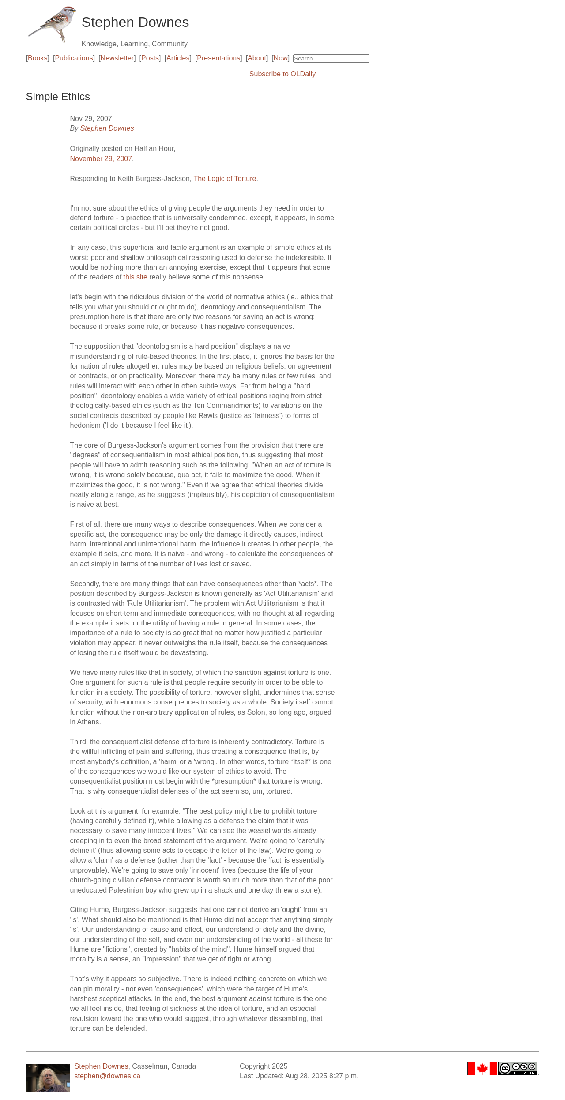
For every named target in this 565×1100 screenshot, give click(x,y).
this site (135, 277)
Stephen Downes (107, 128)
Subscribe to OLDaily (282, 74)
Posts (150, 58)
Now (281, 58)
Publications (74, 58)
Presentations (218, 58)
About (257, 58)
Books (37, 58)
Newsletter (117, 58)
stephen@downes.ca (108, 1076)
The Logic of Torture (224, 178)
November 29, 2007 (101, 158)
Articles (177, 58)
